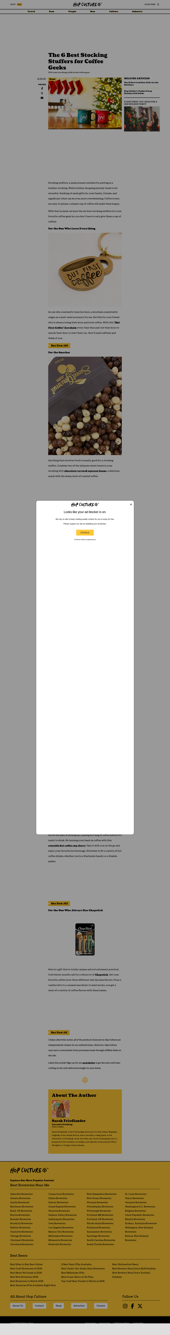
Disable (85, 532)
